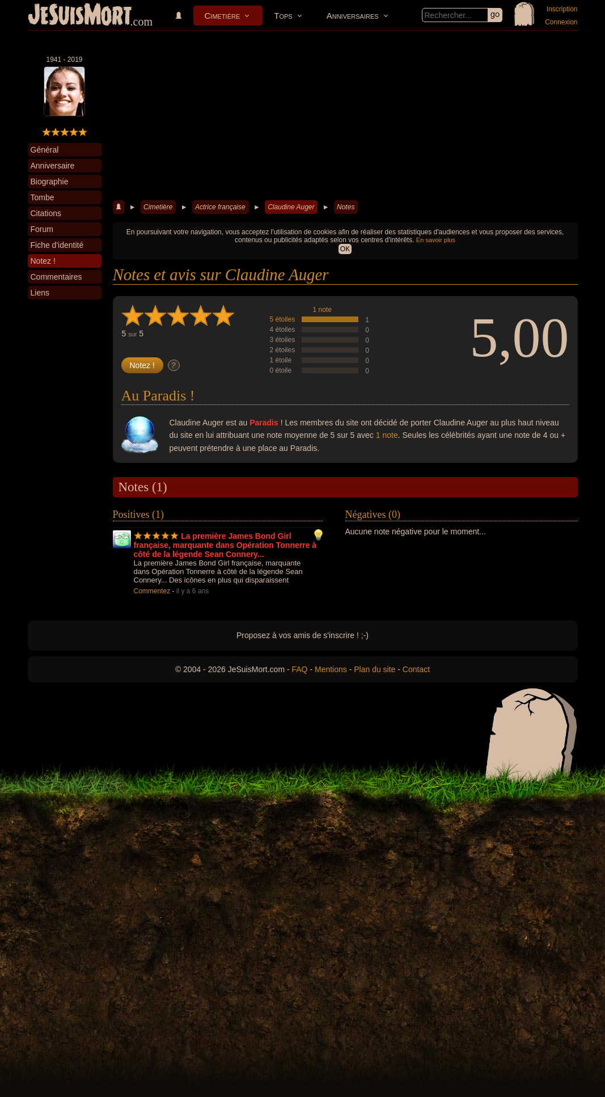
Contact (416, 669)
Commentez (152, 591)
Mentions (331, 669)
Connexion (561, 22)
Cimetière (222, 15)
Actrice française (220, 207)
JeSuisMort (80, 16)
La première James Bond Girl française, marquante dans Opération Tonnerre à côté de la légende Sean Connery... (225, 545)
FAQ (300, 669)
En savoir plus (435, 240)
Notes (345, 207)
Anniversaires (353, 15)
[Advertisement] (345, 115)
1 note (322, 310)
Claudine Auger (291, 207)
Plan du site (374, 669)
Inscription (562, 9)
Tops (283, 15)
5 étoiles (282, 319)
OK (345, 249)
